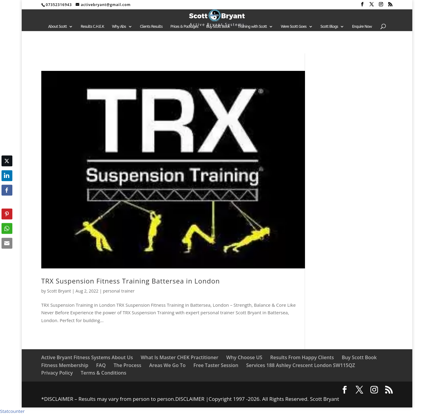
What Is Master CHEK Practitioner (179, 357)
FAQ (101, 365)
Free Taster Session (215, 365)
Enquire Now (362, 26)
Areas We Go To (167, 365)
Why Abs (119, 26)
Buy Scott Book (218, 26)
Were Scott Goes (294, 26)
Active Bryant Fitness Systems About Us (87, 357)
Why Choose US (244, 357)
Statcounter (12, 411)
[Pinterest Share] (7, 213)
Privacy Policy (57, 372)
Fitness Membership (64, 365)
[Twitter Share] (7, 161)
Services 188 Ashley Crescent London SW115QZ (300, 365)
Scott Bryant (59, 291)
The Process (127, 365)
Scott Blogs (329, 26)
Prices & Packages (184, 26)
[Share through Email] (7, 243)
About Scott (57, 26)
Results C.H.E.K (92, 26)
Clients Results (151, 26)
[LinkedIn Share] (7, 175)
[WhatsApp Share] (7, 228)
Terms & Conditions (103, 372)
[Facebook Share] (7, 190)
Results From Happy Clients (302, 357)
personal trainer (118, 291)
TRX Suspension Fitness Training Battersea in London (130, 280)
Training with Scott (252, 26)
